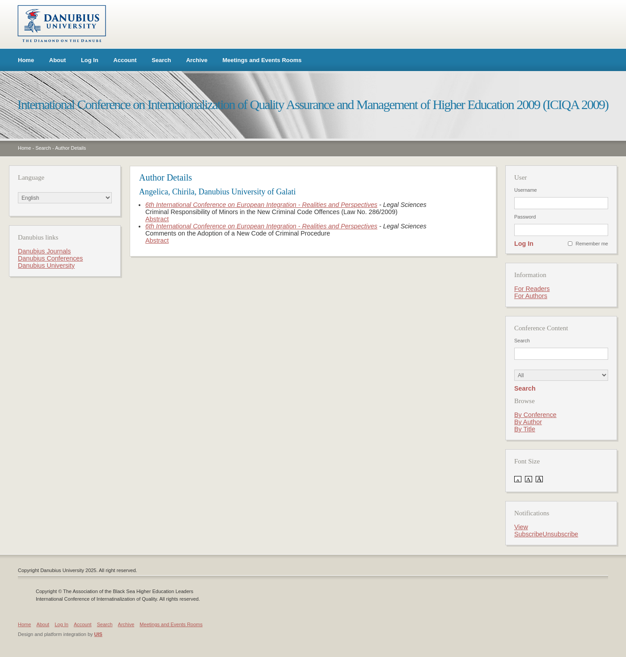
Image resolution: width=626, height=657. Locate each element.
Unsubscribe (560, 534)
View (521, 527)
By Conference (535, 414)
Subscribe (528, 534)
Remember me (591, 243)
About (57, 60)
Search (161, 60)
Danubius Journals (44, 251)
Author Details (70, 148)
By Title (524, 429)
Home (26, 60)
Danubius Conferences (50, 258)
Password (525, 216)
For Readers (532, 288)
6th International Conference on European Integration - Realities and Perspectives (261, 204)
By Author (528, 421)
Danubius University (46, 265)
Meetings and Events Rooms (262, 60)
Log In (89, 60)
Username (525, 190)
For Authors (530, 295)
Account (125, 60)
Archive (196, 60)
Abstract (157, 219)
